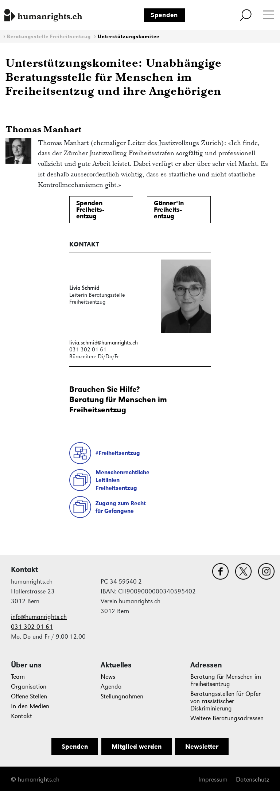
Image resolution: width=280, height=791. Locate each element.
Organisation (28, 686)
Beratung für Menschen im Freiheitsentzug (225, 680)
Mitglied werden (137, 746)
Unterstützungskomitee (128, 37)
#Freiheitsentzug (118, 452)
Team (18, 677)
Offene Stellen (29, 696)
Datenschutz (252, 779)
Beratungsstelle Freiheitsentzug (49, 37)
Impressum (213, 779)
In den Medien (30, 706)
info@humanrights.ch (39, 617)
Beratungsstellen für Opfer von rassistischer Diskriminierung (225, 701)
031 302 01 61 (32, 627)
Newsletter (201, 746)
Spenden (164, 15)
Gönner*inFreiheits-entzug (169, 209)
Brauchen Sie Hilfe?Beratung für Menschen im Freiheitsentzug (118, 399)
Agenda (111, 686)
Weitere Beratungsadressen (227, 718)
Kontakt (21, 716)
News (108, 677)
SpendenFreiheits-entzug (90, 209)
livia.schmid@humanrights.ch (103, 342)
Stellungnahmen (122, 696)
